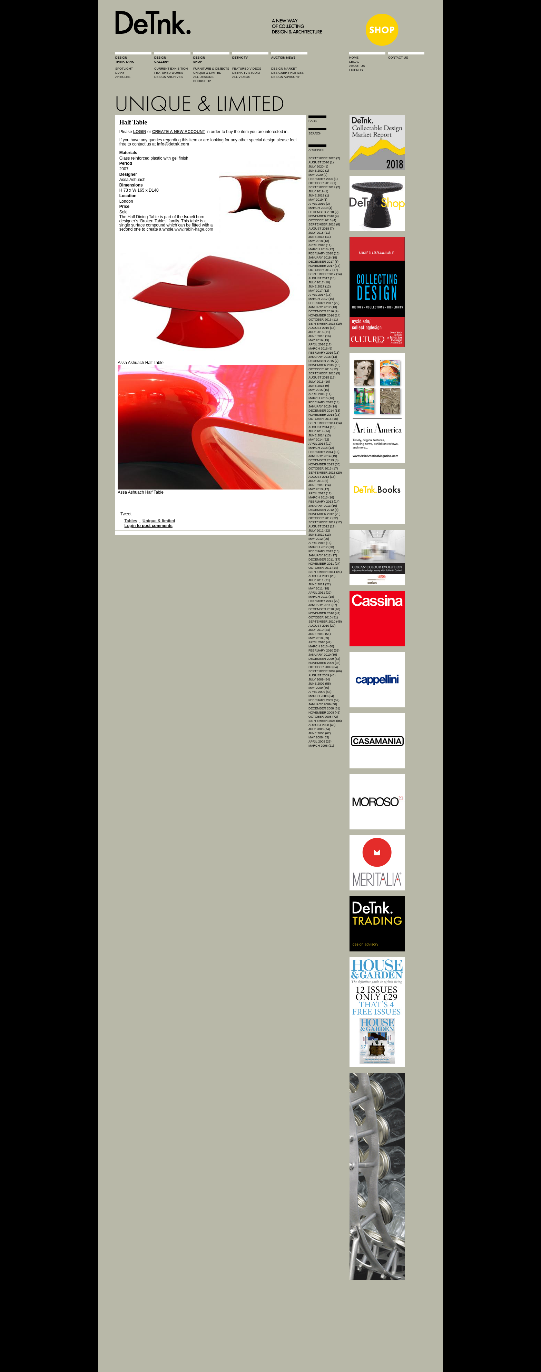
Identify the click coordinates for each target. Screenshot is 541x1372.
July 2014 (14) (319, 431)
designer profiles (287, 72)
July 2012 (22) (319, 530)
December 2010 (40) (324, 609)
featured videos (246, 68)
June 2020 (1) (318, 170)
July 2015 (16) (319, 381)
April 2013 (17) (320, 493)
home (353, 57)
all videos (241, 77)
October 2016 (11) (323, 319)
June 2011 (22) (319, 584)
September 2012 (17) (325, 522)
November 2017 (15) (324, 266)
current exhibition (171, 68)
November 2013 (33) (324, 464)
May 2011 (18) (318, 588)
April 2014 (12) (320, 443)
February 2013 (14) (324, 501)
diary (120, 72)
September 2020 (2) (324, 158)
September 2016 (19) (325, 323)
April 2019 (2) (319, 203)
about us (357, 66)
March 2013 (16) (321, 497)
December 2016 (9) (323, 311)
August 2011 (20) (321, 576)
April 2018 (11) (320, 245)
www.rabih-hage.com (194, 229)
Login (130, 525)
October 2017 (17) (323, 270)
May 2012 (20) (318, 539)
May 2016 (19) (318, 340)
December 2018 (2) (323, 212)
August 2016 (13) (321, 328)
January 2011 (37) (322, 605)
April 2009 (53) (320, 692)
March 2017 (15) (321, 299)
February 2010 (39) (324, 650)
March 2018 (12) (321, 249)
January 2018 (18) (322, 257)
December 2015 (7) (323, 361)
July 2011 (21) (319, 580)
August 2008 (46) (321, 725)
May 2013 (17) (318, 489)
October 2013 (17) (323, 468)
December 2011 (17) (324, 559)
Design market (284, 68)
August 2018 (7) (321, 228)
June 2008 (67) (319, 733)
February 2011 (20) (324, 601)
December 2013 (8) (323, 460)
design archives (168, 77)
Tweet (125, 514)
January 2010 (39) (322, 654)
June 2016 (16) (319, 336)
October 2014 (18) (323, 419)
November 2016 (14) (324, 315)
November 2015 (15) (324, 365)
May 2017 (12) (318, 290)
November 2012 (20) (324, 514)
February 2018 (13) (324, 253)
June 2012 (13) (319, 534)
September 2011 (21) (325, 572)
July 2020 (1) (318, 166)
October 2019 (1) (322, 183)
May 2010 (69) (318, 638)
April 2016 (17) (320, 344)
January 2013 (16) (322, 505)
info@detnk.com (173, 144)
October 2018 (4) (322, 220)
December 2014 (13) (324, 410)
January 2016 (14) (322, 357)
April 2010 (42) (320, 642)
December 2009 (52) (324, 658)
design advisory (285, 77)
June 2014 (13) (319, 435)
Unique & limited (158, 520)
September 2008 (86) (325, 721)
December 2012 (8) (323, 510)
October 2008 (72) (323, 716)
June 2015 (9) (318, 385)
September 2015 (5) (324, 373)
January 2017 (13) (322, 307)
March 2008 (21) (321, 745)
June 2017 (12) (319, 286)
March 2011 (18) (321, 596)
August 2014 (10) (321, 427)
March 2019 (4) (320, 208)
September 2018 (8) (324, 224)
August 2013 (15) (321, 476)
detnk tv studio (246, 72)
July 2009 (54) (319, 679)
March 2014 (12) (321, 448)
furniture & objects (211, 68)
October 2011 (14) (323, 567)
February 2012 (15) (324, 551)
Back (312, 121)
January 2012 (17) (322, 555)
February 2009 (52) (324, 700)
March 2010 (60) (321, 646)
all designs (203, 77)
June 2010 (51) (319, 634)
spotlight (124, 68)
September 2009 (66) (325, 671)
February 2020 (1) (323, 179)
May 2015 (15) (318, 390)
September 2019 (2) (324, 187)
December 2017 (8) (323, 261)
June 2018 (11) (319, 237)
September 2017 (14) (325, 274)
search (315, 133)
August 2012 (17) (321, 526)
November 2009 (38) (324, 663)
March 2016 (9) (320, 348)
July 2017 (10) (319, 282)
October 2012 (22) (323, 518)
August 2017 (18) (321, 278)
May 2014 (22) (318, 439)
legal (354, 61)
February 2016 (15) (324, 352)
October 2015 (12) (323, 369)
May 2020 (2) (317, 174)
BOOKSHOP (202, 81)
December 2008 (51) (324, 708)
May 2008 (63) (318, 737)
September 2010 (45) (325, 621)
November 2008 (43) (324, 712)
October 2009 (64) (323, 667)
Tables (131, 520)
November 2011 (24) (324, 563)
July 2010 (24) (319, 630)
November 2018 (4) (323, 216)
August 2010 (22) (321, 625)
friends (356, 70)
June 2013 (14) (319, 485)
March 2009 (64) (321, 696)
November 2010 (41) (324, 613)
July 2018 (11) (319, 232)
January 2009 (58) (322, 704)
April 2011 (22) (320, 592)
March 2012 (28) (321, 547)
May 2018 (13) (318, 241)
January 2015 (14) (322, 406)
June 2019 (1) (318, 195)
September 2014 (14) (325, 423)
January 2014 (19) (322, 456)
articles (122, 77)
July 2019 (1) (318, 191)
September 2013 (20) (325, 472)
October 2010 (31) (323, 617)
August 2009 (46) (321, 675)
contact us (398, 57)
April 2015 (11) (320, 394)
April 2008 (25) (320, 741)
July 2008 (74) (319, 729)
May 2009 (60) (318, 687)
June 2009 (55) (319, 683)
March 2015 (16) (321, 398)
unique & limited (207, 72)
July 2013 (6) (318, 481)
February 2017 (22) (324, 303)
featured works (168, 72)
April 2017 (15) (320, 294)
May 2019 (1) (317, 199)
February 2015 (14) (324, 402)
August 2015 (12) (321, 377)
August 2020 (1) (321, 162)
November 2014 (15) (324, 414)
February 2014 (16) (324, 452)
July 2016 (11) (319, 332)
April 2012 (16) (320, 543)
